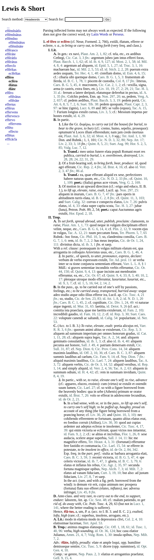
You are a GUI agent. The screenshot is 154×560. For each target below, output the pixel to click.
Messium (124, 112)
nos (130, 430)
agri (61, 167)
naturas (79, 178)
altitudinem (66, 198)
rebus (96, 465)
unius (90, 151)
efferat (105, 395)
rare (82, 480)
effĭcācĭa (11, 139)
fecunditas (138, 395)
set (64, 221)
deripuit (89, 92)
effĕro (9, 77)
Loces (80, 132)
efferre (135, 41)
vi (136, 302)
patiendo (130, 500)
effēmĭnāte (16, 46)
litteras (141, 81)
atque (74, 295)
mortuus (137, 132)
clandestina (115, 236)
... (8, 27)
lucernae (75, 523)
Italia (88, 182)
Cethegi (58, 58)
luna (63, 209)
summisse (127, 546)
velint (57, 229)
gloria (112, 461)
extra (144, 69)
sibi (71, 77)
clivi (120, 519)
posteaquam (88, 248)
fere (66, 446)
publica (69, 155)
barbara (120, 453)
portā (135, 100)
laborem (70, 500)
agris (138, 209)
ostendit (140, 384)
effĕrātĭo (11, 58)
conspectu (106, 202)
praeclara (76, 310)
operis (127, 194)
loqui (115, 542)
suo (86, 488)
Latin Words (99, 34)
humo (115, 128)
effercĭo (10, 66)
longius (73, 112)
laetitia (100, 306)
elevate (82, 190)
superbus (88, 515)
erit (95, 484)
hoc (67, 236)
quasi (114, 430)
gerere (72, 554)
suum (62, 387)
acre (105, 182)
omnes (107, 333)
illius (88, 295)
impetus (136, 112)
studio (65, 295)
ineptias (113, 240)
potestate (70, 449)
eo (65, 422)
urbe (100, 391)
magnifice (71, 442)
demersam (119, 345)
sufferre (103, 507)
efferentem (86, 418)
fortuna (69, 469)
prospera (131, 484)
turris (78, 198)
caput (114, 209)
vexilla (132, 85)
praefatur (137, 554)
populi (116, 151)
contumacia (92, 446)
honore (74, 345)
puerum (135, 69)
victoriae (80, 461)
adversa (134, 488)
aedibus (135, 54)
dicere (107, 546)
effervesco (12, 116)
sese (121, 175)
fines (86, 89)
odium (71, 372)
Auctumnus (126, 209)
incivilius (113, 434)
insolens (101, 515)
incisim (109, 271)
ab (143, 77)
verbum (64, 260)
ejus (145, 229)
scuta (109, 206)
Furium (62, 112)
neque (101, 225)
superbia (100, 438)
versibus (130, 364)
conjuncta (87, 264)
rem (70, 240)
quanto (117, 418)
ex (70, 54)
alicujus (128, 326)
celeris (68, 461)
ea (81, 175)
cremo (105, 128)
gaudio (73, 314)
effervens (11, 112)
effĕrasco (11, 50)
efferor (97, 295)
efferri (131, 58)
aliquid (108, 175)
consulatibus (76, 341)
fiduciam (93, 473)
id (136, 163)
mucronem (89, 85)
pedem (83, 96)
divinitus (66, 244)
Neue (80, 41)
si (69, 267)
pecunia (58, 345)
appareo (70, 384)
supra (88, 337)
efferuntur (126, 267)
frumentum (132, 77)
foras (140, 58)
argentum (97, 58)
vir (90, 484)
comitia (58, 310)
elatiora (82, 519)
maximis (59, 353)
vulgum (115, 225)
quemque (81, 77)
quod (142, 163)
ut (134, 260)
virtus (113, 384)
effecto (13, 131)
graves (75, 267)
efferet (94, 488)
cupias (136, 422)
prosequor (139, 128)
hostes (57, 116)
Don (62, 140)
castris (69, 89)
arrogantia (60, 252)
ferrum (67, 92)
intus (123, 58)
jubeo (109, 58)
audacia (69, 438)
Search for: (57, 19)
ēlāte (12, 89)
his (89, 465)
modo (92, 279)
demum (82, 484)
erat (142, 418)
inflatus (81, 465)
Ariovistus (93, 252)
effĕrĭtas (10, 69)
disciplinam (129, 225)
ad (79, 65)
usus (104, 252)
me (94, 310)
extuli (130, 345)
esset (137, 151)
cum (104, 384)
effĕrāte (10, 54)
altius (98, 329)
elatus (118, 202)
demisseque (61, 546)
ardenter (69, 426)
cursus (93, 112)
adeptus (86, 426)
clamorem (138, 221)
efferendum (101, 132)
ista (67, 310)
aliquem (87, 65)
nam (114, 132)
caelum (87, 356)
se (60, 108)
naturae (144, 302)
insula (118, 535)
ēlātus (13, 85)
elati (144, 453)
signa (142, 85)
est (60, 136)
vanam (81, 473)
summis (58, 356)
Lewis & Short (23, 8)
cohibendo (71, 418)
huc (72, 69)
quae (88, 175)
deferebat (118, 92)
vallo (115, 108)
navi (76, 54)
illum (88, 132)
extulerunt (114, 310)
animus (72, 527)
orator (138, 391)
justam (144, 473)
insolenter (113, 426)
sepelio (126, 128)
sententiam (102, 264)
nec (139, 415)
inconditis (102, 267)
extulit (83, 112)
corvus (91, 202)
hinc (65, 108)
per (145, 112)
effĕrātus (11, 62)
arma (56, 89)
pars (119, 194)
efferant (70, 167)
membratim (128, 271)
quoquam (116, 104)
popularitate (127, 318)
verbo (78, 260)
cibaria (63, 77)
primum (123, 391)
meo (83, 151)
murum (79, 194)
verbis (114, 267)
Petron (73, 209)
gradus (130, 333)
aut (117, 271)
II (140, 186)
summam (116, 372)
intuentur (139, 430)
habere (68, 178)
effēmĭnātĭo (13, 31)
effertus (10, 104)
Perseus (118, 34)
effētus (9, 135)
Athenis (110, 391)
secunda (134, 465)
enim (77, 430)
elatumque (103, 92)
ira (105, 295)
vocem (137, 229)
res (143, 151)
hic (131, 438)
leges (96, 337)
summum (76, 333)
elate (95, 542)
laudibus (72, 353)
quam (88, 178)
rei (136, 326)
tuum (92, 233)
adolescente (122, 395)
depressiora (108, 519)
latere (79, 92)
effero (82, 442)
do (64, 504)
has (96, 240)
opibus (95, 469)
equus (125, 108)
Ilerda (57, 81)
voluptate (65, 318)
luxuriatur (119, 279)
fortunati (123, 442)
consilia (128, 236)
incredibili (60, 314)
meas (103, 240)
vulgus (61, 233)
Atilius (95, 422)
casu (125, 531)
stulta (106, 453)
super (92, 206)
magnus (83, 527)
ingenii (66, 306)
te (104, 426)
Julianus (59, 535)
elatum (127, 248)
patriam (105, 345)
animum (112, 484)
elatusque (96, 527)
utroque (82, 279)
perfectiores (134, 175)
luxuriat (132, 279)
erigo (119, 186)
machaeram (61, 69)
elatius (105, 554)
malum (118, 500)
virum (113, 182)
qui (71, 430)
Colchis (72, 96)
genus (98, 182)
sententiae (88, 267)
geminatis (60, 341)
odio (81, 295)
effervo (10, 120)
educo (133, 186)
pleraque (70, 279)
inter (62, 264)
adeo (56, 295)
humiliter (134, 542)
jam (116, 58)
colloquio (78, 252)
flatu (80, 488)
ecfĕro (13, 81)
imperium (89, 333)
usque (142, 291)
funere (99, 151)
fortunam (104, 418)
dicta (76, 244)
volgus (105, 248)
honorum (119, 333)
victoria (87, 430)
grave (78, 128)
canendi (77, 318)
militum (115, 248)
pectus (133, 92)
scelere (81, 438)
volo (93, 395)
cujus (102, 484)
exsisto (93, 384)
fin (83, 144)
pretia (118, 326)
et (103, 244)
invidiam (130, 372)
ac (85, 318)
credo (127, 132)
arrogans (115, 515)
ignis (73, 108)
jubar (138, 206)
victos (122, 430)
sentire (75, 546)
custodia (108, 81)
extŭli (114, 41)
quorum (79, 329)
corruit (83, 422)
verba (140, 260)
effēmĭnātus (13, 35)
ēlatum (124, 41)
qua (140, 248)
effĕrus (10, 108)
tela (115, 54)
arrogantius (122, 554)
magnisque (82, 469)
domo (117, 73)
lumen (71, 387)
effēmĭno (11, 38)
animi (89, 329)
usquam (67, 73)
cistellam (106, 73)
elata (108, 151)
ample (107, 542)
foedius (73, 422)
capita (101, 206)
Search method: (13, 19)
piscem (93, 81)
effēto (9, 127)
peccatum (103, 233)
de (100, 81)
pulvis (142, 202)
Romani (127, 151)
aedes (57, 73)
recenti (97, 457)
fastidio (75, 446)
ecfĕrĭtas (14, 73)
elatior (133, 531)
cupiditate (99, 302)
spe (142, 457)
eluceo (82, 384)
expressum (90, 260)
